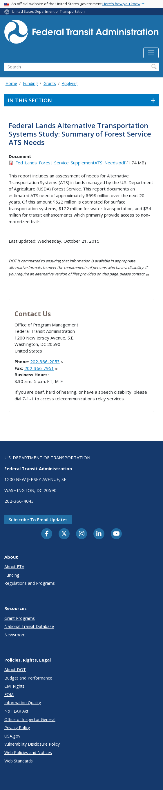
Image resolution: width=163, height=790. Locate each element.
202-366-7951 (40, 368)
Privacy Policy (17, 727)
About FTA (14, 566)
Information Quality (22, 702)
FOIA (9, 694)
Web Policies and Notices (28, 752)
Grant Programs (19, 618)
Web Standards (18, 761)
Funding (30, 83)
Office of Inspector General (29, 719)
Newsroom (15, 635)
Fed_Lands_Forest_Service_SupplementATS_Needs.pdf (70, 163)
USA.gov (12, 736)
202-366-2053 (46, 361)
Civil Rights (14, 686)
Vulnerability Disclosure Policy (32, 744)
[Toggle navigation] (151, 53)
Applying (69, 83)
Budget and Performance (28, 678)
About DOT (15, 669)
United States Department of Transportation (48, 11)
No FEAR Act (16, 711)
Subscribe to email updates (38, 519)
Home (11, 83)
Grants (50, 83)
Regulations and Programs (29, 583)
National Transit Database (29, 626)
